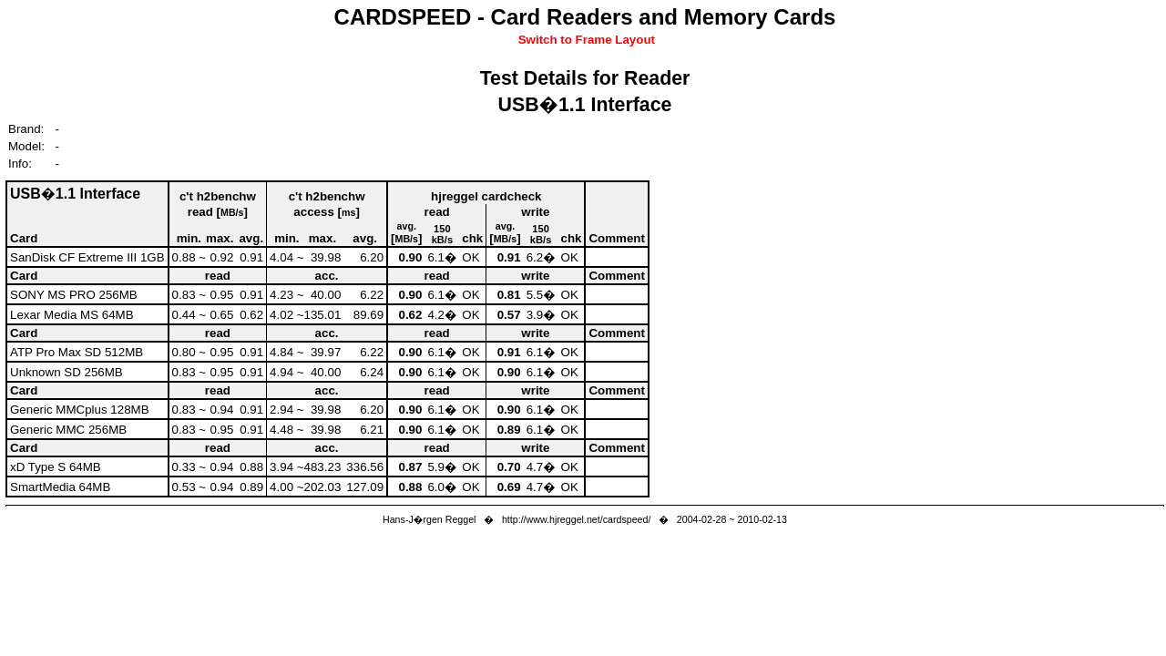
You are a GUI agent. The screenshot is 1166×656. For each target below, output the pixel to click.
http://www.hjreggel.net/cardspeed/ (576, 519)
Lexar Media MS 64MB (72, 315)
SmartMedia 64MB (60, 487)
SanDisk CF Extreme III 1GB (87, 257)
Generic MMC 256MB (68, 429)
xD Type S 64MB (55, 467)
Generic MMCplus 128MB (79, 409)
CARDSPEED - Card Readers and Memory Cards (585, 17)
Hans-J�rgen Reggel (429, 519)
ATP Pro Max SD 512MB (76, 352)
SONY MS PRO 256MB (74, 295)
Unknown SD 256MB (66, 372)
